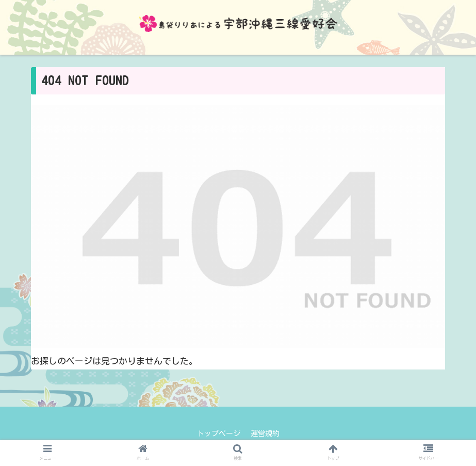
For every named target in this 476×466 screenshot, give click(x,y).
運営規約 (265, 433)
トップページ (218, 433)
